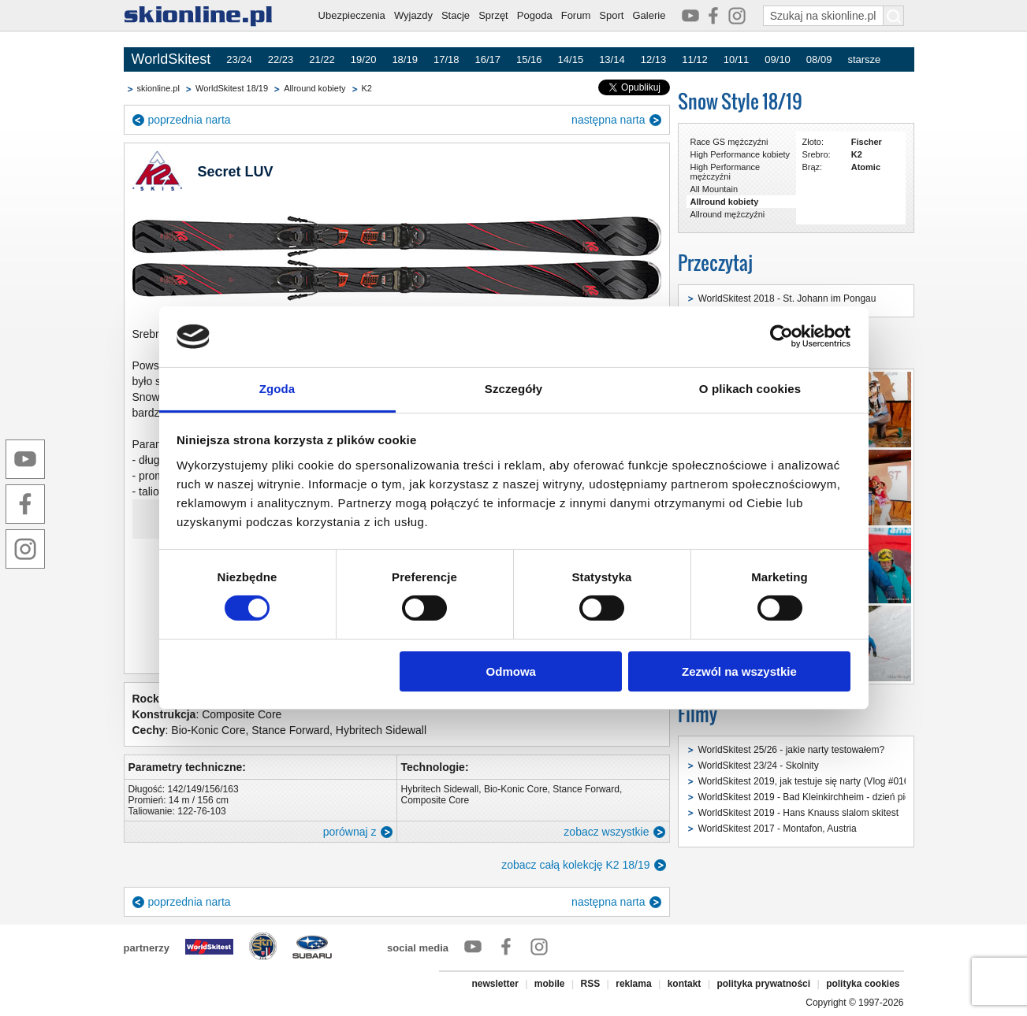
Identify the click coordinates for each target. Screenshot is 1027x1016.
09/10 (778, 59)
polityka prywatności (763, 983)
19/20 (364, 59)
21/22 (322, 59)
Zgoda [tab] (277, 388)
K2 (367, 88)
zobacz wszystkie (606, 831)
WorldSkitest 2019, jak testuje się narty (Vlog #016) (805, 781)
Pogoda (535, 15)
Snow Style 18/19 (740, 101)
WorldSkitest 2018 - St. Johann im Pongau (787, 298)
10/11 (737, 59)
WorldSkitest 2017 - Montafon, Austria (777, 828)
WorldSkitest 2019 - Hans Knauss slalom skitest (798, 812)
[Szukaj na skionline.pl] (894, 16)
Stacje (455, 15)
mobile (549, 983)
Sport (611, 15)
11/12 (695, 59)
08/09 (819, 59)
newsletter (494, 983)
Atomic (865, 167)
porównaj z (350, 831)
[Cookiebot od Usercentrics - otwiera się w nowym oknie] (781, 336)
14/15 (571, 59)
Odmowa (511, 671)
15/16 (529, 59)
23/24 (239, 59)
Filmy (697, 714)
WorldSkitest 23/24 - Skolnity (758, 765)
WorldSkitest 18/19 (231, 88)
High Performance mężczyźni (725, 171)
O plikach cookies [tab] (750, 388)
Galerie (648, 15)
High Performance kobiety (740, 154)
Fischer (866, 141)
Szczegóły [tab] (513, 388)
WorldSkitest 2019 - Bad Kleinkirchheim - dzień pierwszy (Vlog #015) (842, 797)
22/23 (281, 59)
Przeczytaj (715, 262)
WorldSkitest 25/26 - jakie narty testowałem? (791, 749)
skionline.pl (158, 88)
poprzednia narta (189, 119)
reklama (633, 983)
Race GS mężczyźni (729, 141)
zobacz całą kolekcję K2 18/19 (575, 864)
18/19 (405, 59)
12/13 (654, 59)
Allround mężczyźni (727, 214)
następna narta (608, 119)
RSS (591, 983)
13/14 (612, 59)
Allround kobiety (314, 88)
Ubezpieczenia (351, 15)
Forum (576, 15)
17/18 (446, 59)
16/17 (487, 59)
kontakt (684, 983)
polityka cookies (862, 983)
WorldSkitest (171, 59)
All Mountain (714, 189)
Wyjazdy (413, 15)
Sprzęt (493, 15)
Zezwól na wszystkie (739, 671)
